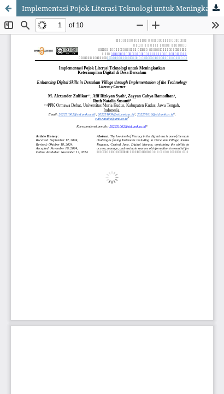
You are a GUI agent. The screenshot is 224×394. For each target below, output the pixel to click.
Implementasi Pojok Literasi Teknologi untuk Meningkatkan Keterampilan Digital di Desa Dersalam (123, 8)
